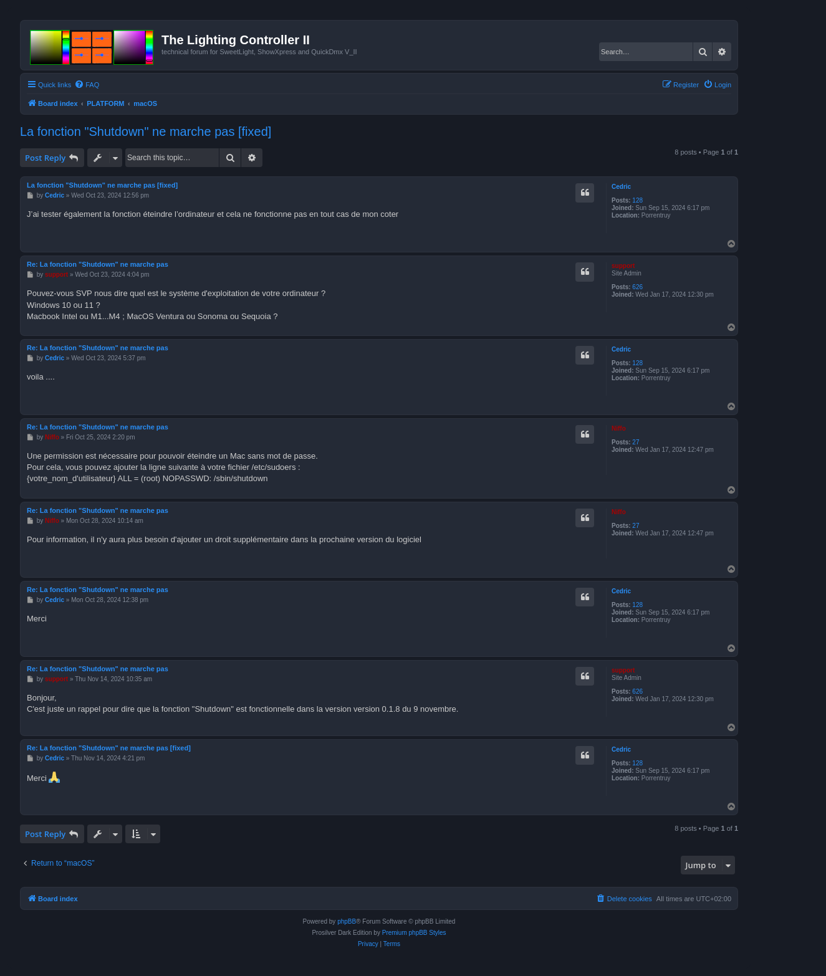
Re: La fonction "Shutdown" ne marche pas (97, 264)
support (623, 265)
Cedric (621, 186)
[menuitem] (86, 84)
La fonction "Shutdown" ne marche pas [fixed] (145, 131)
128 (637, 200)
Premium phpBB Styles (414, 932)
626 (637, 287)
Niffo (619, 428)
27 (635, 442)
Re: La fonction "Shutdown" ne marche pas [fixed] (109, 748)
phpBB (346, 921)
